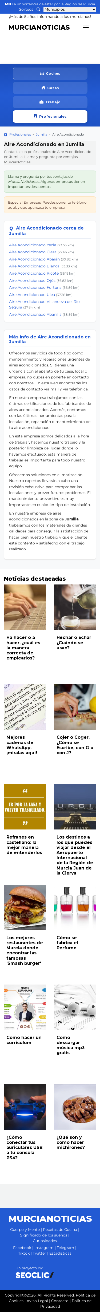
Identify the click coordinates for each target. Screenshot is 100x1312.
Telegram (65, 1247)
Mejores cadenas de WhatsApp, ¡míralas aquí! (21, 745)
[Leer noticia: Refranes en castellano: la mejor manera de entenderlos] (25, 806)
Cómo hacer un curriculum (24, 1040)
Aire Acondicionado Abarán (34, 259)
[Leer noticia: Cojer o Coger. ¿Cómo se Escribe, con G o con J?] (75, 707)
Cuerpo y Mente (25, 1229)
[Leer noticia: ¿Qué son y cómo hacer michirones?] (75, 1107)
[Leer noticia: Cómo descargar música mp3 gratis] (75, 1007)
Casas (50, 88)
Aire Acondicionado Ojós (32, 280)
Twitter (39, 1253)
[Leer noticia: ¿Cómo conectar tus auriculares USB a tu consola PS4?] (25, 1107)
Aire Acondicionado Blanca (34, 266)
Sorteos (26, 9)
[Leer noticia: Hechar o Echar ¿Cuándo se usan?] (75, 607)
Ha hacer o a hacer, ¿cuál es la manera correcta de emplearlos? (23, 648)
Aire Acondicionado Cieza (33, 252)
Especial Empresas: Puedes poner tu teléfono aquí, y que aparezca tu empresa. (47, 205)
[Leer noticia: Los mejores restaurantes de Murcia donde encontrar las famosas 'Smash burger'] (25, 907)
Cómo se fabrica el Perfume (67, 942)
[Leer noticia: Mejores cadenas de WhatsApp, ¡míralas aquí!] (25, 707)
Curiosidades (45, 1240)
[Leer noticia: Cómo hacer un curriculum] (25, 1007)
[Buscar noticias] (38, 9)
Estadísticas (60, 1253)
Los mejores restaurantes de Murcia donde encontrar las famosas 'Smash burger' (24, 950)
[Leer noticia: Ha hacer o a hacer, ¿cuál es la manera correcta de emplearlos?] (25, 607)
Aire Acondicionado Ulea (32, 294)
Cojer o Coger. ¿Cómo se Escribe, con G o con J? (75, 745)
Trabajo (50, 102)
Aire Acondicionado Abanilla (35, 314)
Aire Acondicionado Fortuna (35, 287)
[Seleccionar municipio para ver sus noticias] (69, 9)
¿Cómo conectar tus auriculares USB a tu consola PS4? (24, 1147)
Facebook (22, 1247)
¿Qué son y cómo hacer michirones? (71, 1142)
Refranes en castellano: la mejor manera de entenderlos (24, 845)
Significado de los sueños (43, 1235)
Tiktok (24, 1253)
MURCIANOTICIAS (39, 27)
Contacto (60, 1300)
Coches (50, 74)
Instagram (44, 1247)
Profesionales (50, 116)
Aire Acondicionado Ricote (34, 273)
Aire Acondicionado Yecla (32, 245)
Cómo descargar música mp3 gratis (71, 1045)
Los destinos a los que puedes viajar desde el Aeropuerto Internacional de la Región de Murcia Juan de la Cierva (75, 855)
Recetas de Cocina (60, 1229)
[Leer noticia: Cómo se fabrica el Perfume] (75, 907)
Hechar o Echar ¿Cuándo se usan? (74, 642)
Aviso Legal (37, 1300)
